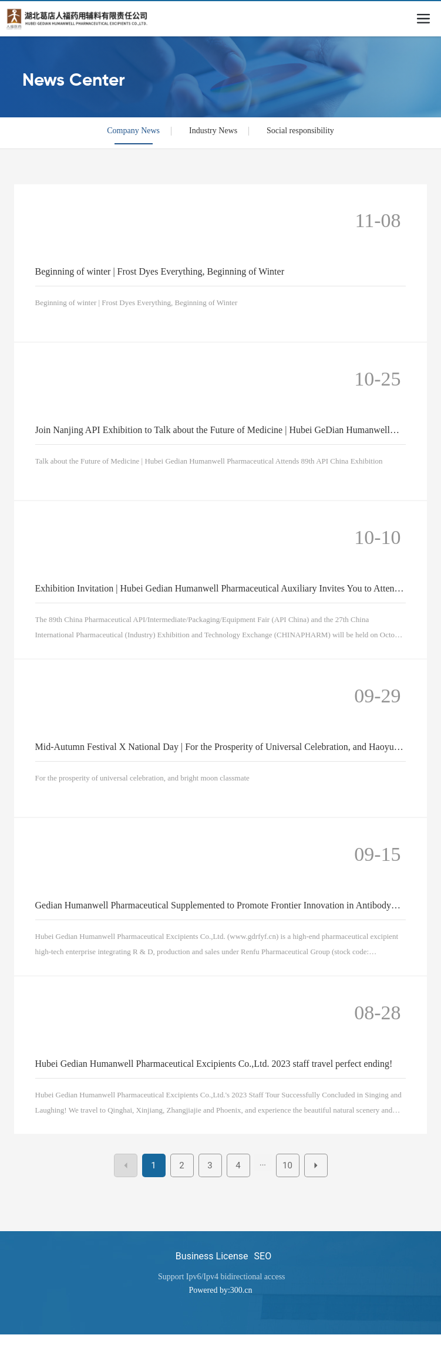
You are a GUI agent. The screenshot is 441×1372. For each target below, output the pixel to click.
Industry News (213, 130)
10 (287, 1165)
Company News (133, 130)
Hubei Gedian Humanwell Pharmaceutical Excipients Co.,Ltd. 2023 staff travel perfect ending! (214, 1064)
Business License (212, 1256)
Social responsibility (300, 130)
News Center (73, 81)
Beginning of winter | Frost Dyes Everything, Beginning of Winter (159, 271)
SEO (263, 1256)
